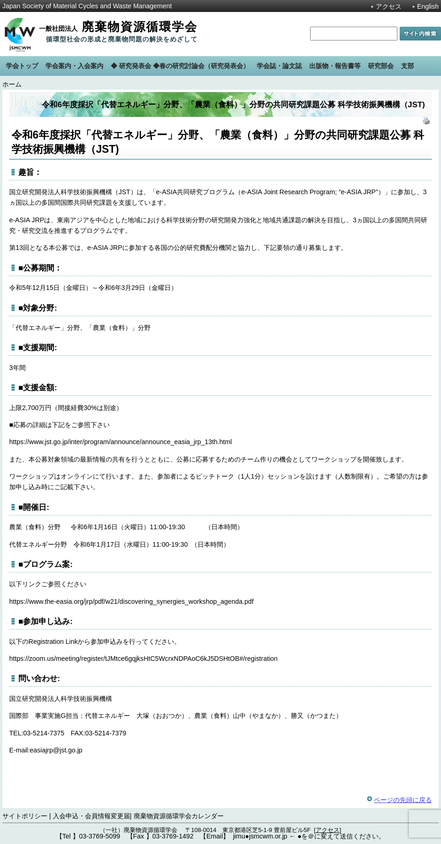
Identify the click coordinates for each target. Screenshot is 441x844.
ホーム (12, 84)
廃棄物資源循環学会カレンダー (179, 816)
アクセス (388, 6)
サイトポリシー (24, 816)
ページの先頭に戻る (403, 800)
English (428, 6)
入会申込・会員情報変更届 (91, 816)
